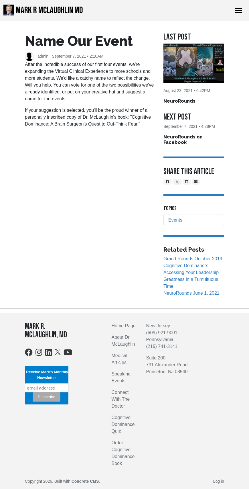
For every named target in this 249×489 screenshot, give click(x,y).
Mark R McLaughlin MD (43, 10)
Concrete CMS (85, 481)
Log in (218, 481)
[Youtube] (68, 353)
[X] (177, 182)
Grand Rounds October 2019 (192, 258)
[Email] (196, 182)
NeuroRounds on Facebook (183, 139)
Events (175, 220)
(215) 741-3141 (161, 346)
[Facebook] (167, 182)
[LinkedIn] (187, 182)
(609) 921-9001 (161, 332)
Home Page (124, 325)
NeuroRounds (179, 101)
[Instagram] (38, 353)
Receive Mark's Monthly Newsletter (46, 375)
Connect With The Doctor (121, 399)
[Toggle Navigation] (238, 10)
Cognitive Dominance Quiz (123, 424)
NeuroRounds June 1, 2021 (191, 293)
